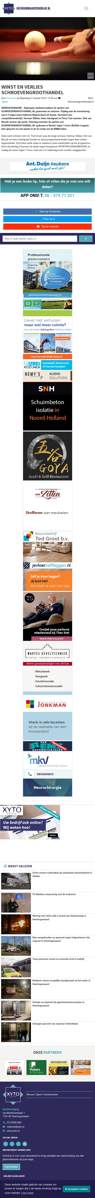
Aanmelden (11, 1151)
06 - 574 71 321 (59, 195)
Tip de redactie (47, 226)
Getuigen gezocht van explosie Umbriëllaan (55, 1023)
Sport (5, 101)
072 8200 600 (14, 1107)
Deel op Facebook (47, 211)
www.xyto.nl (13, 1116)
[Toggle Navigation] (86, 8)
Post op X (47, 219)
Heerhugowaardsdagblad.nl (33, 8)
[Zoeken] (86, 239)
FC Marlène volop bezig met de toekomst (54, 894)
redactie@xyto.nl (15, 1112)
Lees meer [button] (27, 1192)
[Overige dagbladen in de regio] (46, 1173)
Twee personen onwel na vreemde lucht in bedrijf (58, 959)
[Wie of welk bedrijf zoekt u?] (40, 239)
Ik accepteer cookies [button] (76, 1189)
